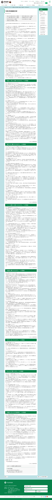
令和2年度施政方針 (42, 29)
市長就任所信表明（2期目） (43, 25)
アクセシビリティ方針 (12, 496)
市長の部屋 (16, 7)
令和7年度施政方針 (42, 18)
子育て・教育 (12, 5)
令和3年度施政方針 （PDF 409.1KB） (13, 461)
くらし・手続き (4, 5)
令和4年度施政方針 (42, 23)
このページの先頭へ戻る (33, 141)
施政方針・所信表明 (21, 7)
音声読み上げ (37, 1)
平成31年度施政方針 (42, 30)
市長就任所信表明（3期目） (43, 15)
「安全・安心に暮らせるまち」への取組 (13, 16)
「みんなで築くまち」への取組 (26, 19)
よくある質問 (38, 491)
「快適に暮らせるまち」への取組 (27, 17)
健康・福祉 (21, 5)
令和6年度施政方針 (42, 20)
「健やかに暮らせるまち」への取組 (27, 16)
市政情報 (13, 7)
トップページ (10, 7)
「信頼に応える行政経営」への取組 (12, 20)
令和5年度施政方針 (42, 21)
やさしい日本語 (32, 1)
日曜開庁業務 (10, 491)
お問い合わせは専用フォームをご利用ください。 (15, 472)
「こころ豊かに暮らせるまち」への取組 (13, 17)
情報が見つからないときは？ (28, 488)
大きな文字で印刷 (43, 476)
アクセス (26, 491)
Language (43, 1)
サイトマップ (6, 496)
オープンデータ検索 (32, 496)
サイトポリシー (19, 496)
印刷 (38, 476)
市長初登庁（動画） (42, 34)
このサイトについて (25, 496)
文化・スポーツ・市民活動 (30, 5)
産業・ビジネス (40, 5)
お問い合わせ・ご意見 (28, 486)
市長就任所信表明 (42, 32)
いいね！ (7, 476)
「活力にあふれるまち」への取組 (12, 19)
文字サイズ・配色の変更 (25, 1)
